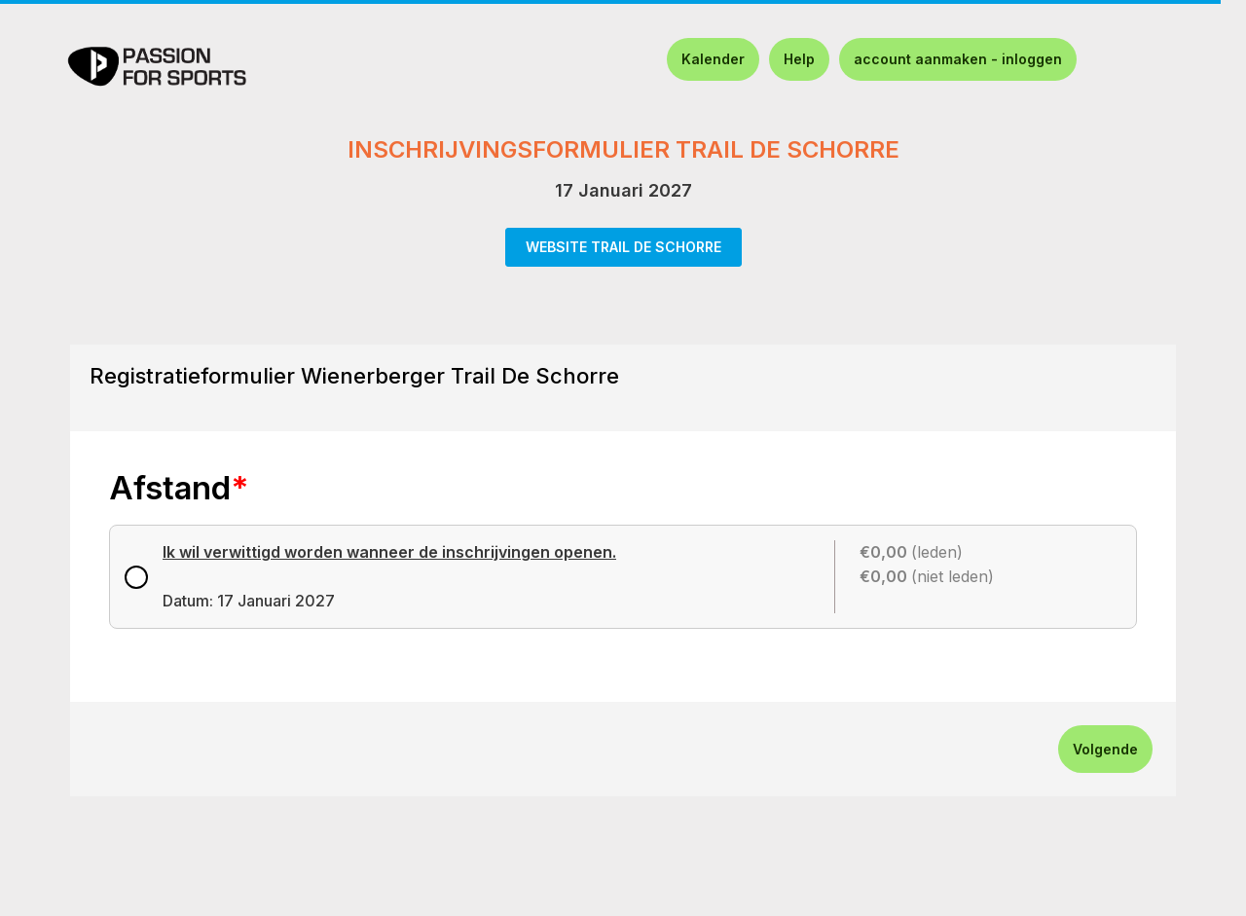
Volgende (1105, 749)
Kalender (713, 59)
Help (799, 59)
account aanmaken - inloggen (958, 59)
